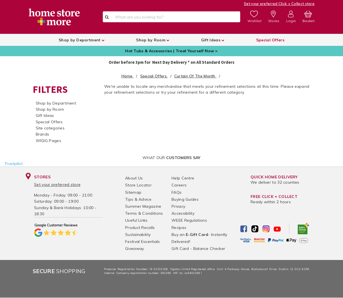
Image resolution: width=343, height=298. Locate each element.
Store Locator (138, 185)
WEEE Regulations (189, 220)
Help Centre (183, 178)
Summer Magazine (143, 206)
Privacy (178, 206)
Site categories (50, 128)
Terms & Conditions (144, 213)
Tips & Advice (138, 199)
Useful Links (136, 220)
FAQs (177, 192)
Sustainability (138, 234)
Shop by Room (50, 109)
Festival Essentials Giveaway (142, 245)
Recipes (179, 227)
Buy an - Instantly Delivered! (199, 238)
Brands (42, 134)
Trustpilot (13, 163)
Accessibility (183, 213)
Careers (179, 185)
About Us (134, 178)
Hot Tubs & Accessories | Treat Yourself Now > (171, 50)
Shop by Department (56, 103)
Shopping (59, 271)
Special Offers (49, 121)
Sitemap (133, 192)
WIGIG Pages (48, 140)
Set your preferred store (57, 184)
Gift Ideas (45, 115)
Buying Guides (185, 199)
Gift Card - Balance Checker (198, 248)
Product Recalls (140, 227)
